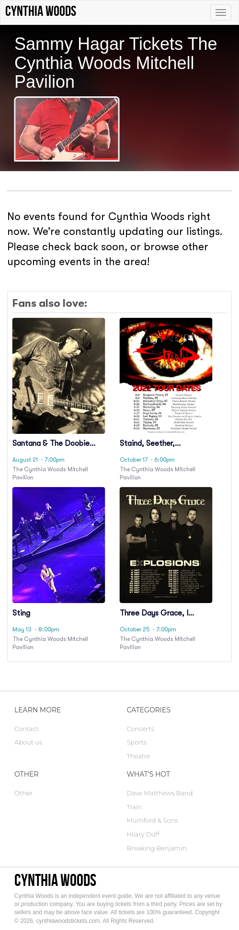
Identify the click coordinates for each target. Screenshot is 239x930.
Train (134, 807)
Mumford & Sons (152, 820)
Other (23, 793)
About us (28, 742)
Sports (137, 742)
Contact (26, 728)
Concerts (140, 728)
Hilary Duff (143, 834)
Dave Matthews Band (160, 793)
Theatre (138, 756)
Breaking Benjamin (157, 848)
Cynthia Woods (55, 880)
